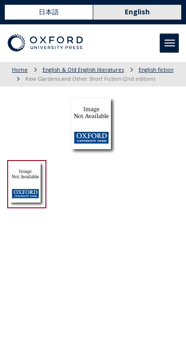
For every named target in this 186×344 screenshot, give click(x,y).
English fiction (156, 69)
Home (20, 69)
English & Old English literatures (83, 69)
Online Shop (35, 28)
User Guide (159, 28)
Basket (123, 28)
